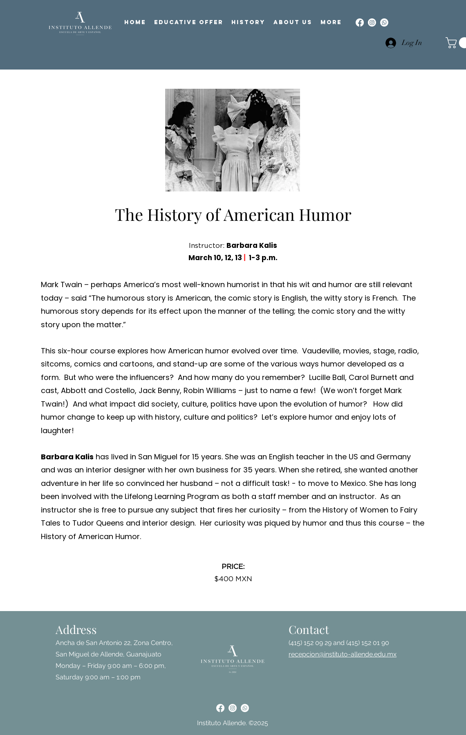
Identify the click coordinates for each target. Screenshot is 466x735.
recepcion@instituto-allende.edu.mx (343, 654)
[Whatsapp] (384, 22)
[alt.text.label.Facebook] (360, 22)
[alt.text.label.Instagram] (372, 22)
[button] (188, 22)
